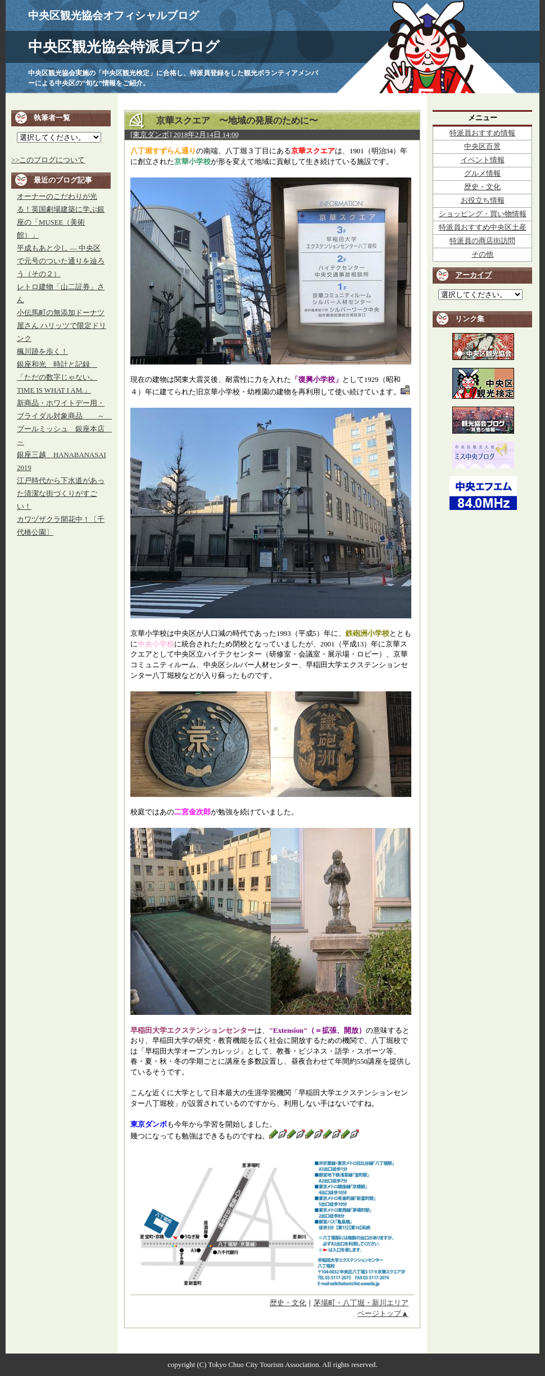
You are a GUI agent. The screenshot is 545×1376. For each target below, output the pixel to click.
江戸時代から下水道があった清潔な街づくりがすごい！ (61, 494)
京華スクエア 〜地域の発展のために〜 (232, 120)
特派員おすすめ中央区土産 (482, 227)
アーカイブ (473, 275)
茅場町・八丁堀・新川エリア (361, 1303)
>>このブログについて (48, 160)
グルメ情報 (482, 173)
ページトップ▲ (382, 1314)
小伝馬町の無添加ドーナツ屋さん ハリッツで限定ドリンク (61, 326)
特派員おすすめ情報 (482, 133)
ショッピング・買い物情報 (482, 214)
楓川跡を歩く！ (42, 352)
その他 (482, 254)
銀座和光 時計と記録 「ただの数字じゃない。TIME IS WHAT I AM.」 (57, 377)
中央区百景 (482, 147)
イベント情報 (483, 160)
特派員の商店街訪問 (482, 241)
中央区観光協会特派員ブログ (124, 47)
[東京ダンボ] (151, 135)
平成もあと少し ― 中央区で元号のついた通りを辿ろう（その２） (61, 261)
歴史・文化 (288, 1303)
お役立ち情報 (483, 200)
